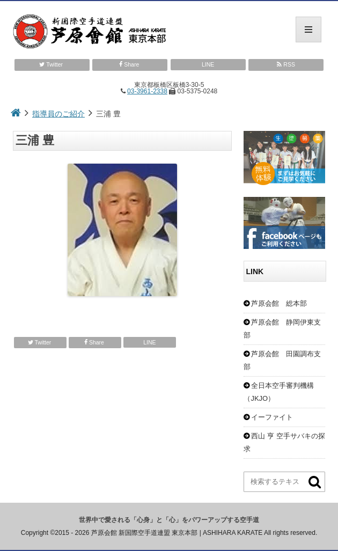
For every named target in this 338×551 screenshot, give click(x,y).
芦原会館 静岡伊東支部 (282, 328)
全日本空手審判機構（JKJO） (279, 391)
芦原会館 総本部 (279, 303)
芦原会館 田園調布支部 (282, 360)
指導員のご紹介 (58, 113)
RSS (286, 64)
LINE (208, 64)
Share (130, 64)
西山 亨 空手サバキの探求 (284, 442)
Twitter (51, 64)
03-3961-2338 (147, 91)
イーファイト (272, 417)
